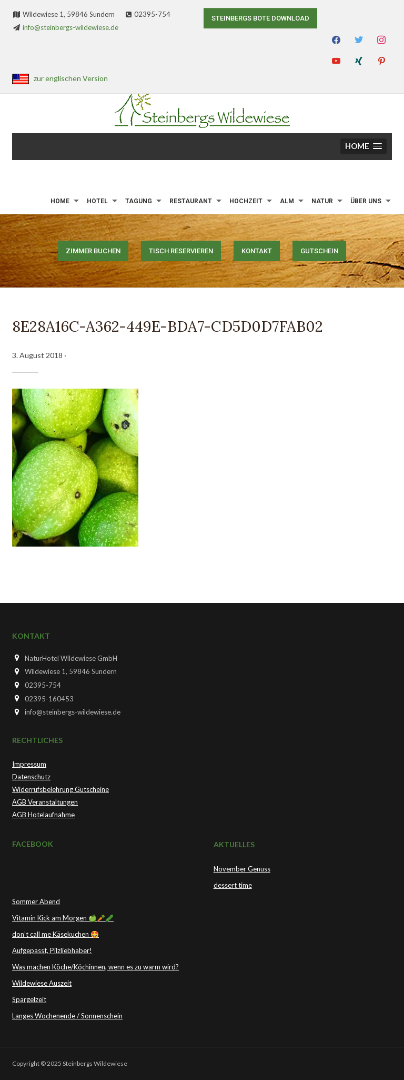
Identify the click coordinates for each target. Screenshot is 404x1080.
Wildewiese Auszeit (42, 983)
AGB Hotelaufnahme (43, 814)
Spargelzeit (29, 999)
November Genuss (242, 869)
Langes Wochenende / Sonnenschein (67, 1016)
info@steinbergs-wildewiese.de (70, 27)
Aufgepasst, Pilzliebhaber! (52, 950)
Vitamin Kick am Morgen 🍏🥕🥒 (63, 918)
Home (59, 201)
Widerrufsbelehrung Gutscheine (60, 789)
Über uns (365, 201)
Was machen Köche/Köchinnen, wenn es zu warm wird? (95, 967)
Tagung (138, 201)
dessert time (233, 885)
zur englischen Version (71, 78)
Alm (287, 201)
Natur (322, 201)
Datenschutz (31, 776)
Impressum (29, 764)
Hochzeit (245, 201)
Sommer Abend (36, 901)
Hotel (97, 201)
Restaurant (190, 201)
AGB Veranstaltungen (45, 802)
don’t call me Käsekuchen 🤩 (55, 934)
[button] (363, 146)
